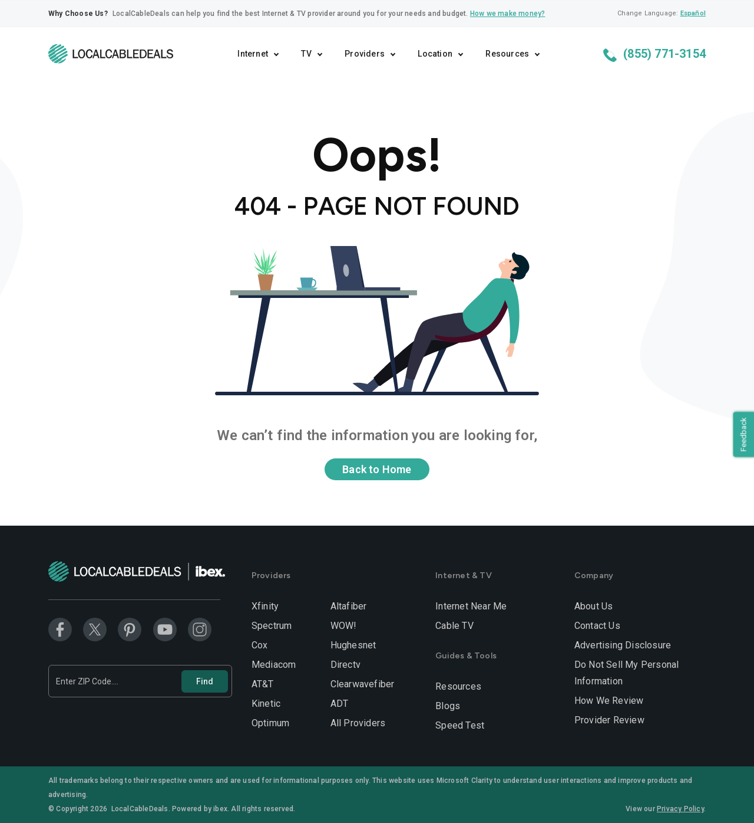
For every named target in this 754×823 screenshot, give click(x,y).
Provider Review (609, 720)
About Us (593, 606)
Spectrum (272, 625)
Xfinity (265, 606)
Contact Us (597, 625)
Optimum (270, 723)
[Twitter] (95, 629)
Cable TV (454, 625)
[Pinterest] (129, 629)
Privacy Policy (680, 809)
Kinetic (266, 703)
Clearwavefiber (362, 684)
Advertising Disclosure (622, 645)
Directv (345, 664)
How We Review (609, 700)
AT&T (263, 684)
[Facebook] (60, 629)
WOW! (343, 625)
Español (693, 13)
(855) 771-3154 (654, 54)
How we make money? (507, 13)
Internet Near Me (471, 606)
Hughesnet (353, 645)
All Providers (358, 723)
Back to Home (376, 469)
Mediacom (274, 664)
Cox (260, 645)
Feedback (741, 436)
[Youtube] (165, 629)
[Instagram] (199, 629)
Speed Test (459, 725)
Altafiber (348, 606)
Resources (458, 686)
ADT (339, 703)
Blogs (447, 705)
